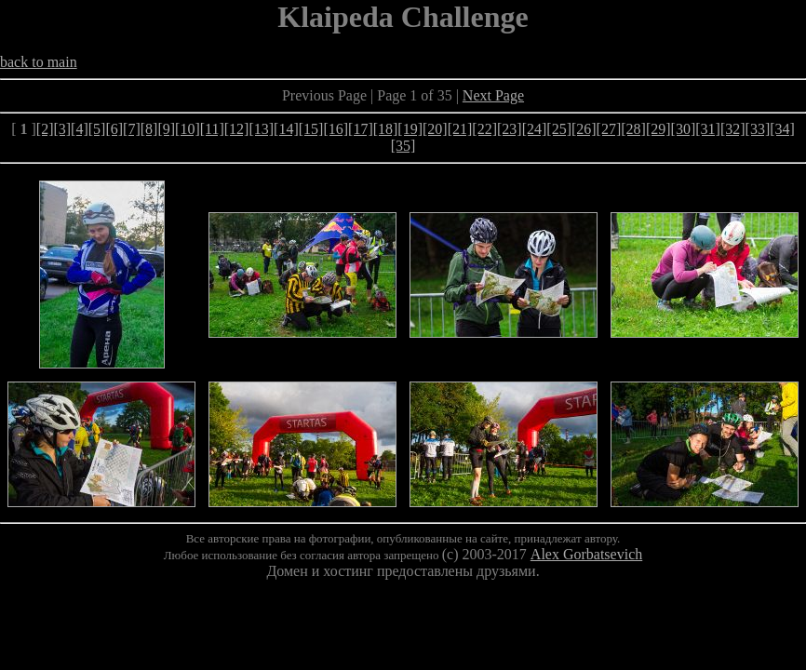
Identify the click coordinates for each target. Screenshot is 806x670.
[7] (132, 129)
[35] (403, 146)
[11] (212, 129)
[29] (658, 129)
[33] (758, 129)
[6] (114, 129)
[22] (484, 129)
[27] (609, 129)
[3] (62, 129)
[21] (460, 129)
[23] (509, 129)
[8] (149, 129)
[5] (97, 129)
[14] (286, 129)
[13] (261, 129)
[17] (360, 129)
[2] (45, 129)
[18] (385, 129)
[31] (707, 129)
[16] (335, 129)
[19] (410, 129)
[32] (733, 129)
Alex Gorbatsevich (586, 554)
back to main (38, 62)
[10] (187, 129)
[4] (79, 129)
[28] (633, 129)
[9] (166, 129)
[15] (311, 129)
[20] (435, 129)
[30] (683, 129)
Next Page (493, 95)
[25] (558, 129)
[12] (236, 129)
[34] (782, 129)
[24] (534, 129)
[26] (584, 129)
